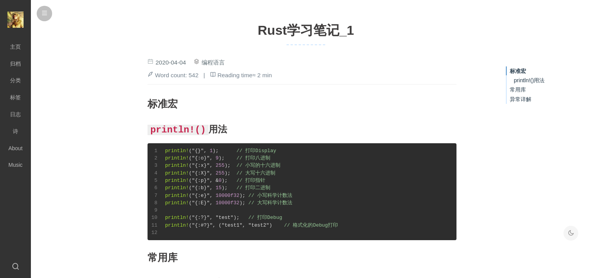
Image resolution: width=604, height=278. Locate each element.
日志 (15, 114)
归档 (15, 64)
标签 (15, 97)
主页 (15, 47)
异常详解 (520, 99)
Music (15, 165)
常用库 (518, 89)
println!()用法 (529, 80)
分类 (15, 80)
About (15, 148)
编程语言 (213, 62)
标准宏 (518, 71)
